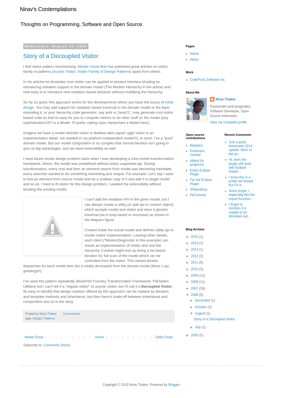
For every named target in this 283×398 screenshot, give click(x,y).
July (198, 327)
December (203, 300)
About (194, 59)
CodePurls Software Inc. (208, 80)
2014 (195, 243)
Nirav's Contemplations (48, 9)
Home (99, 337)
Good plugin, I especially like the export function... (242, 195)
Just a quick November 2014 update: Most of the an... (240, 148)
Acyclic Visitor (64, 71)
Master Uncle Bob (92, 66)
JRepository (198, 189)
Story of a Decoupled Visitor (60, 56)
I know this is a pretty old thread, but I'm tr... (241, 181)
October (201, 307)
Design (37, 318)
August (200, 313)
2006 (195, 295)
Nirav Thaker (226, 99)
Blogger (174, 385)
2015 (195, 237)
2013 (195, 249)
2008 (195, 282)
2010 (195, 269)
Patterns (49, 318)
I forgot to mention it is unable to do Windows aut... (240, 210)
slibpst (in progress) (197, 163)
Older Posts (164, 337)
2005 (195, 335)
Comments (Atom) (56, 345)
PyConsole (198, 195)
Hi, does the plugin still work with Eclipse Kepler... (240, 165)
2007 (195, 288)
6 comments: (71, 313)
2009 (195, 275)
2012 (195, 256)
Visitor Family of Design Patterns (103, 71)
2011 (195, 262)
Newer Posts (34, 337)
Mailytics (196, 145)
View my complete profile (228, 122)
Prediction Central (197, 153)
